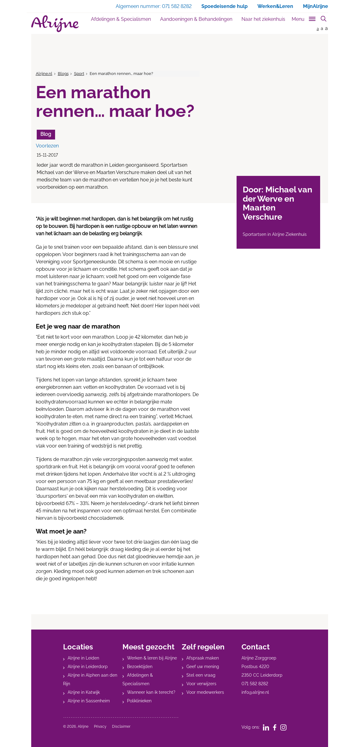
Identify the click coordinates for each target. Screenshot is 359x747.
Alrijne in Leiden (83, 658)
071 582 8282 (254, 683)
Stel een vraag (200, 675)
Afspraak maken (202, 658)
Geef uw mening (202, 666)
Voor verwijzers (201, 683)
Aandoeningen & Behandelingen (196, 19)
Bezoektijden (139, 666)
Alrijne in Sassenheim (89, 700)
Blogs (63, 73)
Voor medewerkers (205, 692)
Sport (79, 73)
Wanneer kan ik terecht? (151, 692)
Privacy (100, 726)
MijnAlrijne (315, 6)
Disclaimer (121, 726)
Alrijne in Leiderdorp (88, 666)
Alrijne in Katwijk (84, 692)
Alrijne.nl (44, 73)
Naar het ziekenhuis (263, 19)
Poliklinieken (139, 700)
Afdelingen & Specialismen (121, 19)
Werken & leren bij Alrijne (152, 658)
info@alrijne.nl (255, 692)
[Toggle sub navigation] (304, 18)
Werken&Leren (275, 6)
